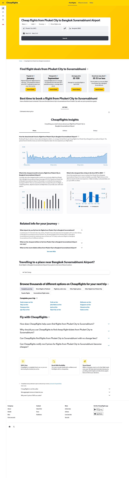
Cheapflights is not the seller (68, 389)
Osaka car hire (87, 309)
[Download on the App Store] (103, 413)
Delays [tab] (98, 130)
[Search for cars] (3, 16)
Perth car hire (57, 302)
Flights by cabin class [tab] (63, 289)
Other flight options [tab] (78, 289)
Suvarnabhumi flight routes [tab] (44, 293)
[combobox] (27, 24)
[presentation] (90, 69)
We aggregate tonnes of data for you (68, 392)
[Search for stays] (3, 12)
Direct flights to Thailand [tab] (46, 289)
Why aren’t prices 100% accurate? (68, 395)
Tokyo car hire (27, 304)
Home (23, 61)
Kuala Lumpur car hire (29, 302)
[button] (3, 3)
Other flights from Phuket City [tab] (96, 289)
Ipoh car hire (56, 307)
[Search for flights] (3, 8)
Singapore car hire (88, 304)
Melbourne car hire (88, 302)
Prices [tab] (37, 130)
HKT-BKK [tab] (67, 107)
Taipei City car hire (58, 309)
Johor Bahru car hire (58, 304)
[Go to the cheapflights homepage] (13, 3)
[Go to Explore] (3, 19)
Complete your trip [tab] (29, 289)
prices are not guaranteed (58, 383)
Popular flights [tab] (28, 293)
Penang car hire (27, 307)
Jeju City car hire (27, 309)
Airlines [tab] (67, 130)
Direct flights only (59, 24)
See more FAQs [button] (54, 251)
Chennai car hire (87, 307)
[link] (33, 89)
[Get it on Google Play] (103, 409)
